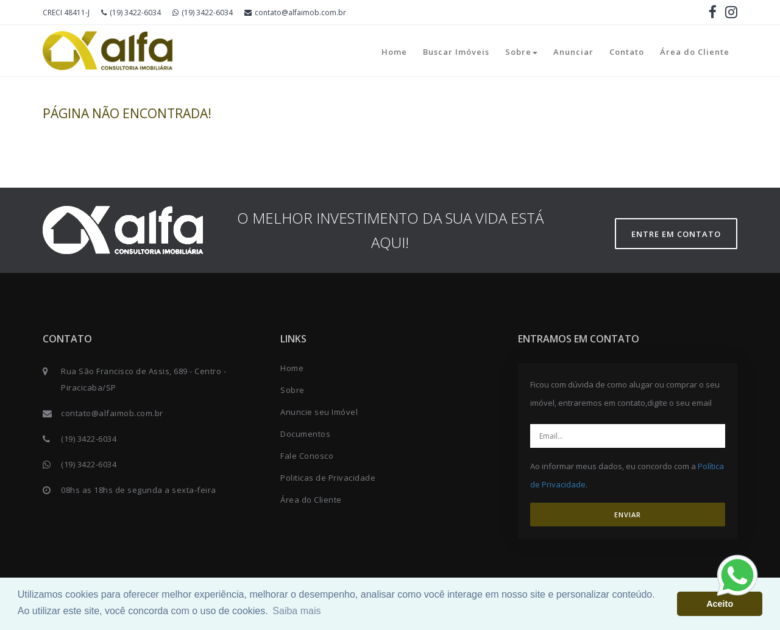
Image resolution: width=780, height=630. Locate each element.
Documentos (305, 433)
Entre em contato (676, 233)
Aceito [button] (719, 604)
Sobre (521, 51)
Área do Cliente (694, 51)
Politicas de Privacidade (327, 477)
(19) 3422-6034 (131, 12)
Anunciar (573, 51)
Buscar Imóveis (456, 51)
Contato (626, 51)
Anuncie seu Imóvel (319, 411)
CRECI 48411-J (66, 12)
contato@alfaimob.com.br (295, 12)
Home (394, 51)
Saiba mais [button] (296, 611)
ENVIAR (627, 514)
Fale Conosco (306, 455)
